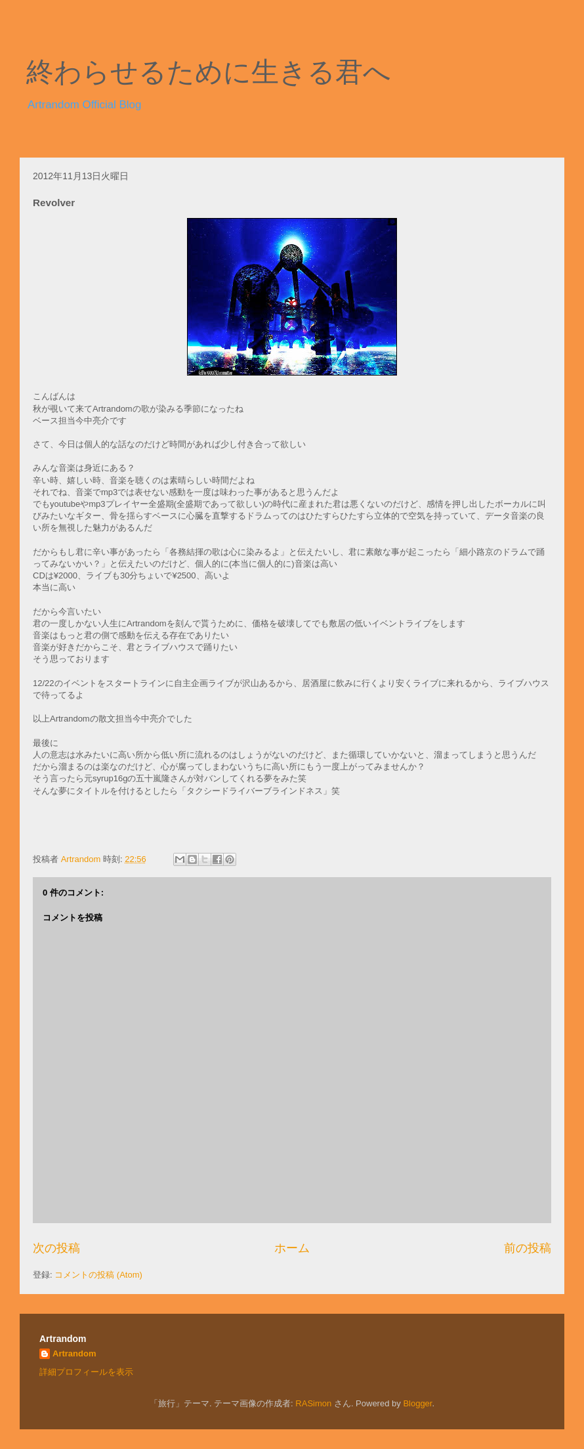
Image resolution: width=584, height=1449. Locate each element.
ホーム (292, 1248)
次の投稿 (56, 1248)
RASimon (313, 1403)
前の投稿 (527, 1248)
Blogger (417, 1403)
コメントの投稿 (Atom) (98, 1275)
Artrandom (74, 1353)
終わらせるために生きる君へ (208, 72)
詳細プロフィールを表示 (86, 1372)
